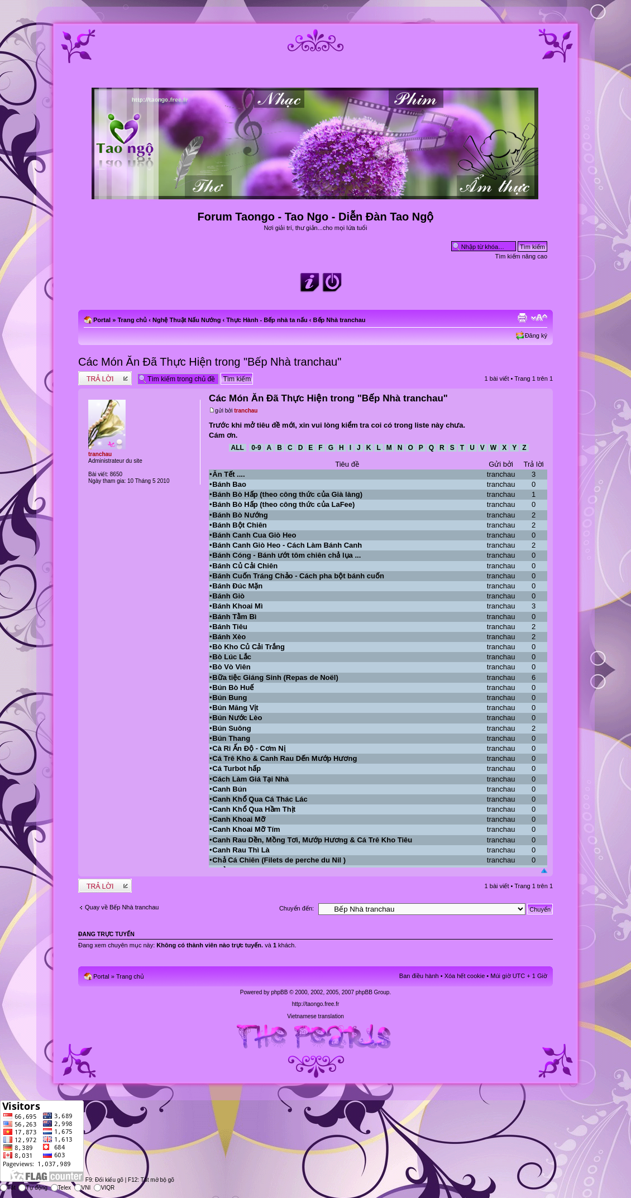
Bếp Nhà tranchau (339, 320)
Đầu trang (544, 871)
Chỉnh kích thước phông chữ (539, 318)
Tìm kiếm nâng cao (521, 256)
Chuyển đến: (296, 908)
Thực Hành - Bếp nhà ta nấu (267, 320)
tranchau (245, 411)
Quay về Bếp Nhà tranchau (122, 907)
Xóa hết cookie (464, 975)
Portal (102, 320)
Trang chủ (132, 320)
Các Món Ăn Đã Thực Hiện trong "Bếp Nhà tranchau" (209, 362)
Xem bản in (522, 318)
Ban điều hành (419, 975)
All (237, 448)
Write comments (105, 378)
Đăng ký (536, 335)
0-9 (256, 448)
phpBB (279, 992)
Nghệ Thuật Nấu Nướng (186, 320)
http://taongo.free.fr (316, 1004)
